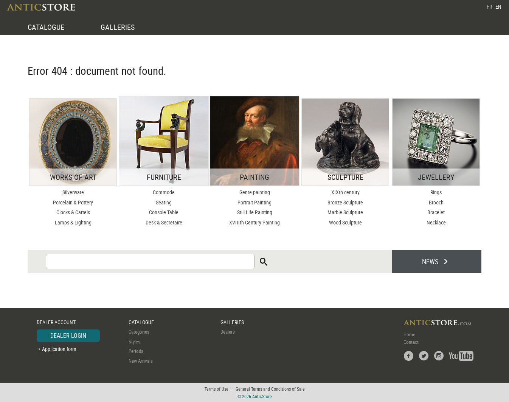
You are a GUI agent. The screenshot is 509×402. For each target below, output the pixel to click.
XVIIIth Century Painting (254, 222)
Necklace (436, 222)
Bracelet (436, 212)
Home (409, 334)
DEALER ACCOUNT (56, 322)
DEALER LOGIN (68, 335)
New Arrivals (141, 360)
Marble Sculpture (345, 212)
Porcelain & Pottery (73, 202)
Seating (164, 202)
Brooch (436, 202)
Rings (436, 192)
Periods (136, 351)
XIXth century (345, 192)
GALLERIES (118, 27)
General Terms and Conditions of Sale (270, 389)
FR (489, 6)
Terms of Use (216, 389)
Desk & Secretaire (164, 222)
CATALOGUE (46, 27)
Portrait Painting (254, 202)
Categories (139, 331)
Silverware (73, 192)
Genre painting (254, 192)
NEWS (430, 261)
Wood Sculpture (345, 222)
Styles (134, 341)
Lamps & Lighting (73, 222)
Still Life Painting (254, 212)
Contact (411, 342)
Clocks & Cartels (73, 212)
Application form (59, 349)
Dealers (227, 331)
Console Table (163, 212)
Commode (164, 192)
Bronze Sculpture (345, 202)
